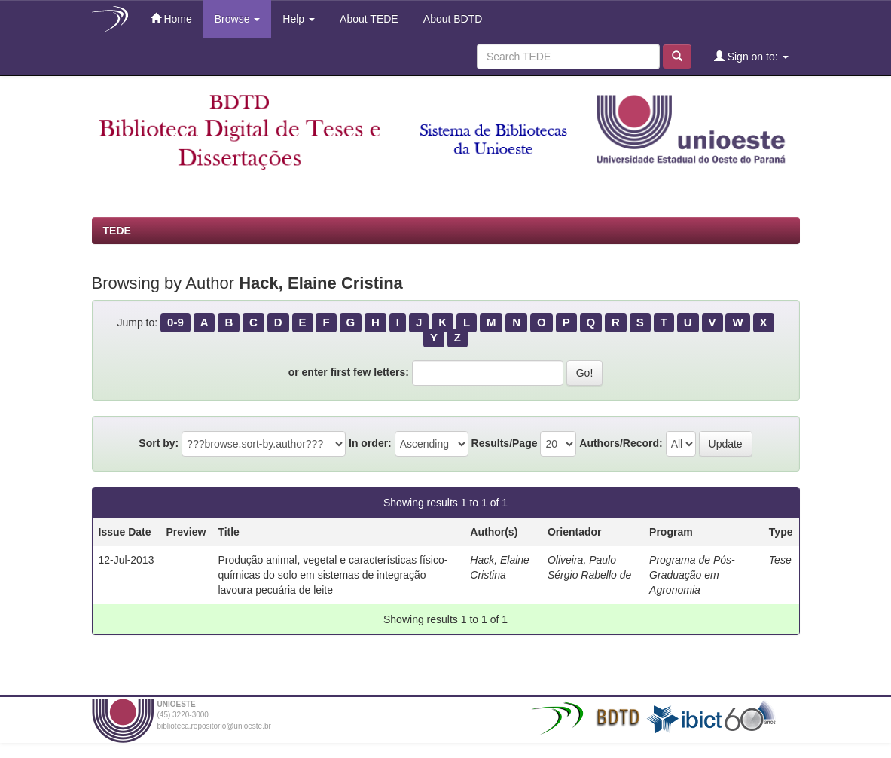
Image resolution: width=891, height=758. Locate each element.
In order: (370, 443)
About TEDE (367, 19)
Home (171, 18)
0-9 (175, 322)
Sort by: (159, 443)
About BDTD (452, 19)
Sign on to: (751, 56)
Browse (238, 19)
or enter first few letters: (348, 372)
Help (298, 19)
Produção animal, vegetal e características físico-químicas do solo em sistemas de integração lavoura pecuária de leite (332, 575)
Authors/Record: (620, 443)
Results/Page (504, 443)
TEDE (117, 231)
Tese (780, 560)
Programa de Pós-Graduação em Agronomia (692, 575)
